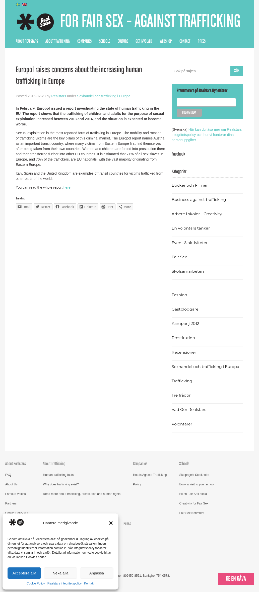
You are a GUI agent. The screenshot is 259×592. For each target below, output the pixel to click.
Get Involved (144, 41)
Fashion (179, 294)
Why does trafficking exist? (61, 484)
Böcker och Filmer (190, 185)
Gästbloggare (185, 309)
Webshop (166, 41)
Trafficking (182, 381)
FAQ (8, 475)
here (67, 187)
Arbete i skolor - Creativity (197, 213)
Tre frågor (181, 395)
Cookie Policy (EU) (18, 513)
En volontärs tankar (191, 228)
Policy (137, 484)
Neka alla (61, 573)
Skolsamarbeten (188, 271)
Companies (84, 41)
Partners (11, 503)
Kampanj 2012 (185, 323)
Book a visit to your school (196, 484)
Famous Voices (15, 494)
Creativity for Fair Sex (193, 503)
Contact (184, 41)
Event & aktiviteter (190, 242)
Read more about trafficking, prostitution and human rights (81, 494)
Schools (104, 41)
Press (202, 41)
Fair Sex (179, 257)
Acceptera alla (24, 573)
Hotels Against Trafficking (150, 475)
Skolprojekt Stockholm (194, 475)
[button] (110, 523)
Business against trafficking (199, 199)
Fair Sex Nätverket (191, 513)
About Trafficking (57, 41)
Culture (123, 41)
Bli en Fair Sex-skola (193, 494)
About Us (11, 484)
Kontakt (89, 583)
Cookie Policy (36, 583)
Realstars (58, 96)
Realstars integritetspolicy (64, 583)
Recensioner (184, 352)
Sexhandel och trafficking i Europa (103, 96)
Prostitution (183, 337)
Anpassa (96, 573)
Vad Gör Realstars (189, 409)
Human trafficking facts (58, 475)
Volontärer (182, 424)
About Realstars (27, 41)
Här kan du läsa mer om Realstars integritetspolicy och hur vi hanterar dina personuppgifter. (207, 134)
